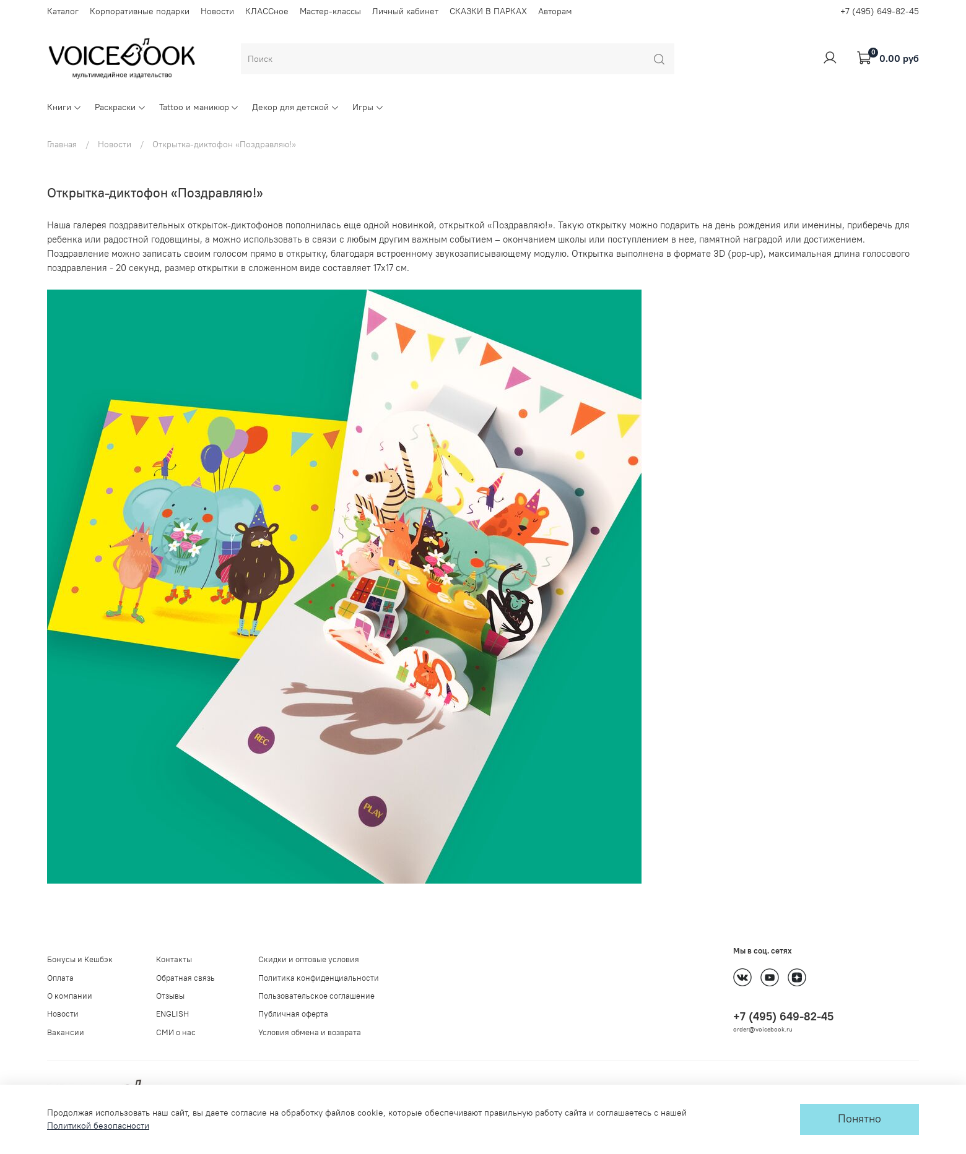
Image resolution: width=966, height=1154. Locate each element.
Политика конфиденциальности (318, 978)
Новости (217, 11)
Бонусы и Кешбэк (80, 959)
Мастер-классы (330, 11)
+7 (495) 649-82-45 (879, 11)
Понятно (859, 1119)
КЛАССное (267, 11)
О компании (69, 996)
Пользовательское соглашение (316, 996)
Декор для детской (295, 107)
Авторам (555, 11)
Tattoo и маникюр (199, 107)
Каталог (63, 11)
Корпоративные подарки (139, 11)
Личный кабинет (405, 11)
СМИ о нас (176, 1032)
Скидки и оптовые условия (308, 959)
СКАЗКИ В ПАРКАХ (488, 11)
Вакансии (65, 1032)
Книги (64, 107)
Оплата (60, 978)
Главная (62, 144)
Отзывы (170, 996)
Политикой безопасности (98, 1125)
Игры (368, 107)
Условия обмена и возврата (309, 1032)
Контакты (174, 959)
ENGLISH (172, 1013)
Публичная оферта (293, 1013)
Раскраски (120, 107)
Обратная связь (185, 978)
